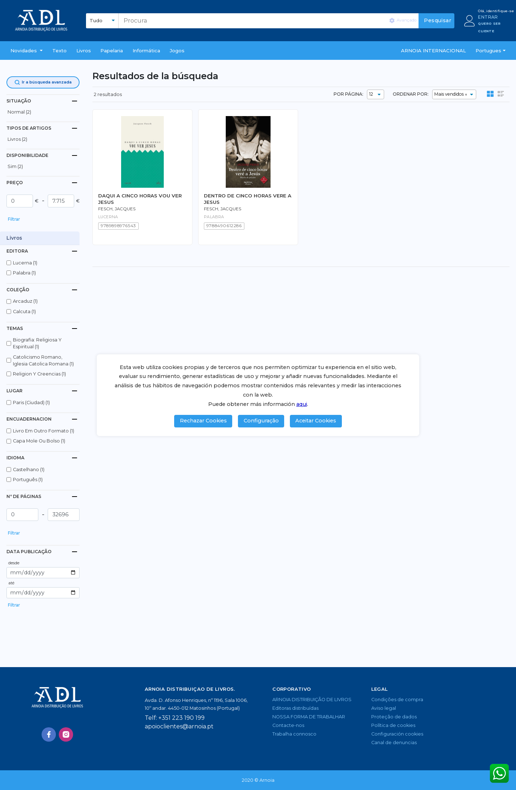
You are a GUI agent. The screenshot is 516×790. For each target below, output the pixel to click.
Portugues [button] (488, 50)
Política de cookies (393, 725)
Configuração (261, 420)
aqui (301, 404)
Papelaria (111, 50)
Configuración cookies (397, 734)
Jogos (177, 50)
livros (83, 50)
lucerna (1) (25, 262)
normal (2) (19, 112)
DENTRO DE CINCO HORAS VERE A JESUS (247, 199)
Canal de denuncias (394, 742)
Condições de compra (397, 699)
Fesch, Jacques (116, 208)
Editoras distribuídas (295, 708)
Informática (146, 50)
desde (13, 562)
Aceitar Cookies (315, 420)
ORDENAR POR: (411, 94)
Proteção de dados (394, 716)
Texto (59, 50)
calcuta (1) (24, 311)
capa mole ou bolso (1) (39, 441)
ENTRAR (488, 17)
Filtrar (14, 219)
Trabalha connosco (294, 734)
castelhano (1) (28, 469)
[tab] (43, 100)
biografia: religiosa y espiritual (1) (37, 343)
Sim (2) (15, 166)
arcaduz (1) (25, 301)
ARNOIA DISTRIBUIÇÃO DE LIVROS (312, 699)
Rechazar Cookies (203, 420)
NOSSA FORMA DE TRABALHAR (308, 716)
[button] (26, 50)
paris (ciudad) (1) (31, 402)
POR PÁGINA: (348, 94)
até (11, 582)
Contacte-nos (288, 725)
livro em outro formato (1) (43, 431)
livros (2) (17, 139)
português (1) (28, 479)
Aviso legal (383, 708)
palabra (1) (24, 273)
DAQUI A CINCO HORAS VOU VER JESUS (140, 199)
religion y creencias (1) (39, 374)
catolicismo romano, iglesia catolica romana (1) (43, 360)
